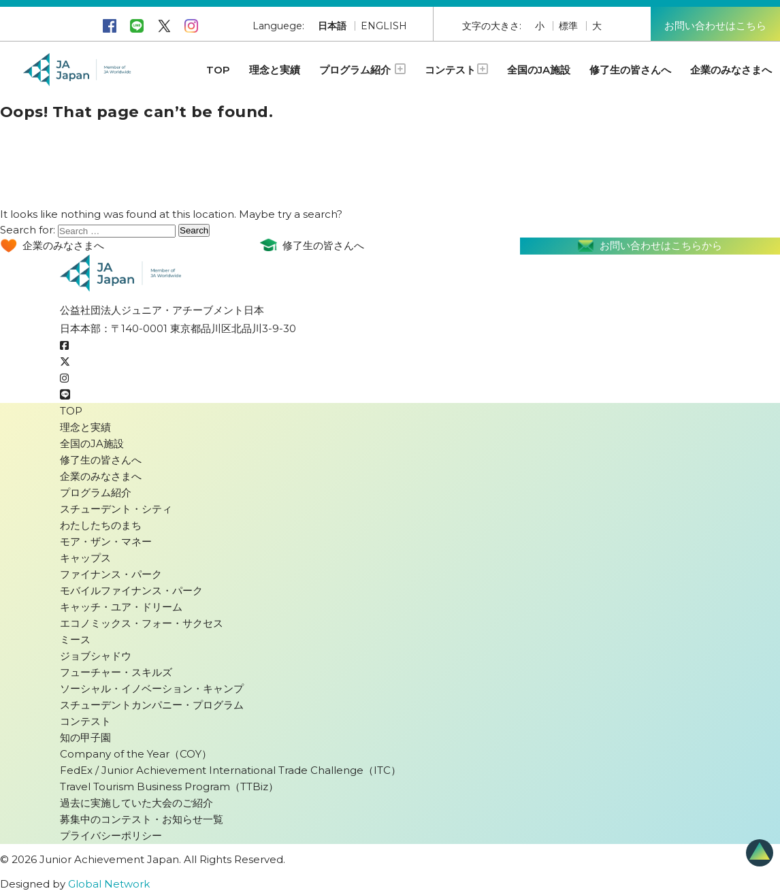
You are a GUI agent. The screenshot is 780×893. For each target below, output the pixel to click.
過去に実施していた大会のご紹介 (136, 802)
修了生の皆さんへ (630, 69)
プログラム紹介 (362, 69)
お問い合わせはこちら (715, 25)
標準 (568, 26)
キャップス (85, 557)
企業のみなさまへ (731, 69)
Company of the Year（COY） (136, 753)
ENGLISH (384, 26)
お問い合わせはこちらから (649, 246)
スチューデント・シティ (116, 508)
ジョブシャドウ (95, 655)
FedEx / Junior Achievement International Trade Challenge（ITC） (230, 770)
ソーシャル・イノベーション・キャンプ (152, 688)
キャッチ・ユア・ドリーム (121, 606)
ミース (75, 639)
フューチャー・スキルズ (116, 672)
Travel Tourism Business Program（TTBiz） (169, 786)
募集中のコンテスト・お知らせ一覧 (141, 819)
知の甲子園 (85, 737)
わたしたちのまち (101, 525)
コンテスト (456, 69)
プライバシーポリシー (111, 835)
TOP (218, 69)
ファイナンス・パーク (111, 574)
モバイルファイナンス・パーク (131, 590)
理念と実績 (274, 69)
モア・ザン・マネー (106, 541)
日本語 (332, 26)
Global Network (109, 883)
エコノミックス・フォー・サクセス (141, 623)
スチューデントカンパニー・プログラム (152, 704)
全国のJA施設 (538, 69)
